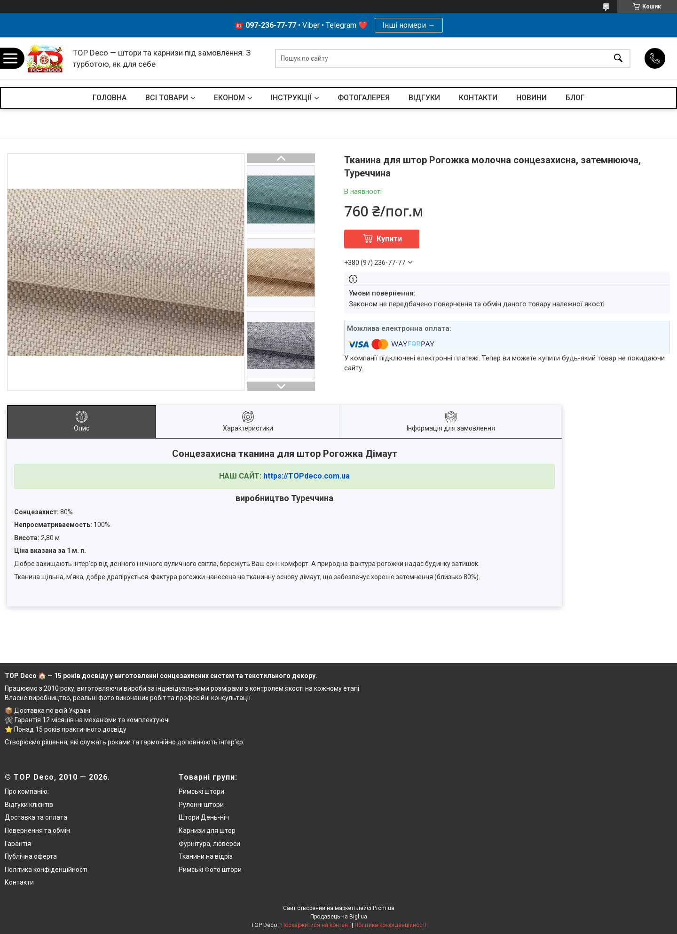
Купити (389, 238)
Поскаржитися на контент (315, 925)
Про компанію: (27, 791)
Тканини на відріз (206, 856)
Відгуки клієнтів (29, 804)
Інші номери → (408, 25)
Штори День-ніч (204, 817)
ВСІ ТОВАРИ (166, 97)
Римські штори (201, 791)
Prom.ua (383, 908)
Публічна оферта (31, 856)
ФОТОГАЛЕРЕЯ (364, 97)
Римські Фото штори (210, 869)
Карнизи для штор (207, 830)
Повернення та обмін (37, 830)
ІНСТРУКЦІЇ (291, 97)
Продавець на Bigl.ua (338, 916)
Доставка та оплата (36, 817)
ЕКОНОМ (229, 97)
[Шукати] (618, 58)
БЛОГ (575, 97)
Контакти (19, 882)
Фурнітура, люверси (209, 843)
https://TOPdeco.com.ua (306, 475)
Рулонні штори (201, 804)
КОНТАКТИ (478, 97)
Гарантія (18, 843)
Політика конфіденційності (46, 869)
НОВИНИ (531, 97)
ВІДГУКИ (424, 97)
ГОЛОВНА (109, 97)
